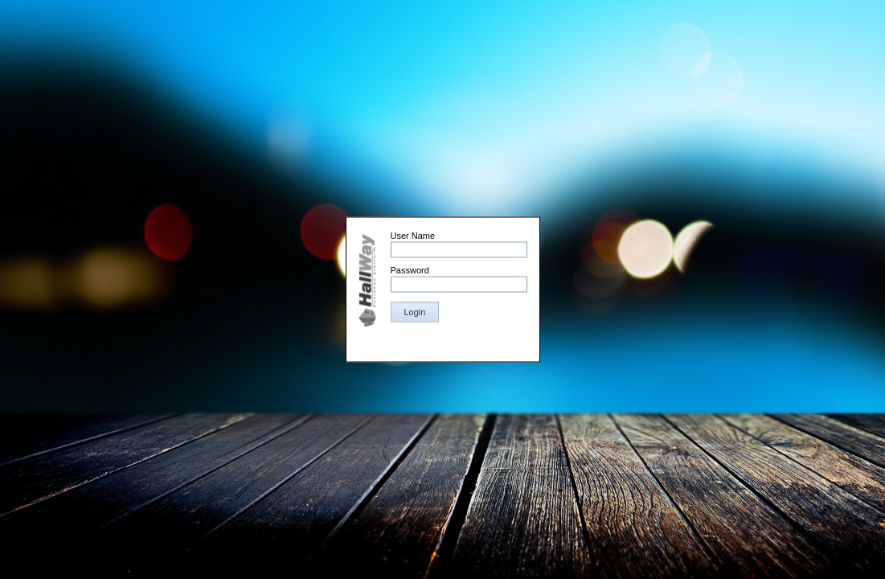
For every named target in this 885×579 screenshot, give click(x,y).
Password (410, 270)
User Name (413, 235)
